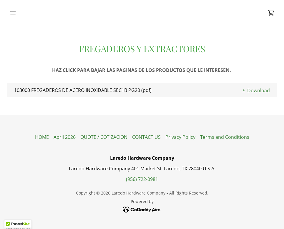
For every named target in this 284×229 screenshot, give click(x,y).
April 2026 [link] (65, 137)
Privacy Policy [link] (180, 137)
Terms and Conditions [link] (224, 137)
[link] (271, 13)
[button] (27, 13)
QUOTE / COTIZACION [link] (103, 137)
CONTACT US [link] (146, 137)
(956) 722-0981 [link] (142, 179)
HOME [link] (42, 137)
